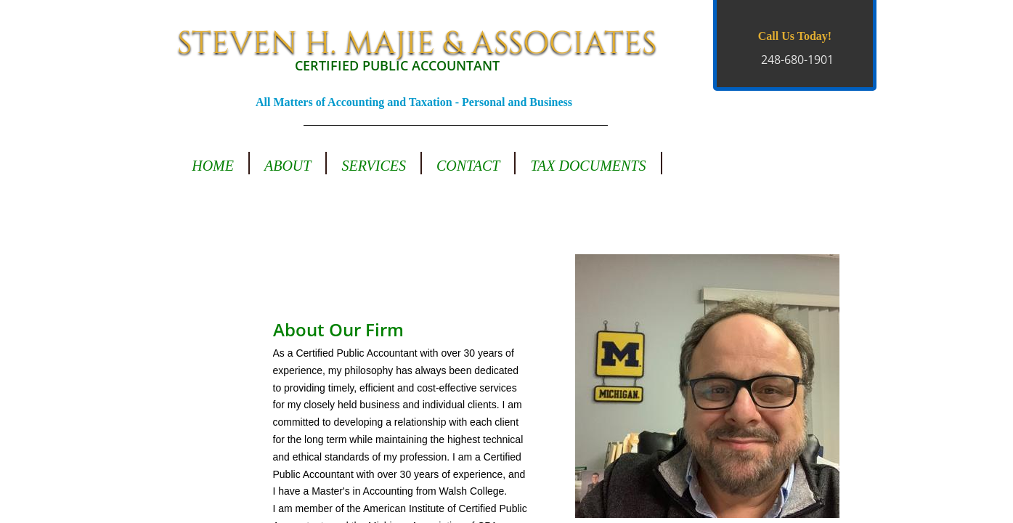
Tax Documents (588, 166)
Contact (468, 166)
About (287, 166)
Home (213, 166)
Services (373, 166)
